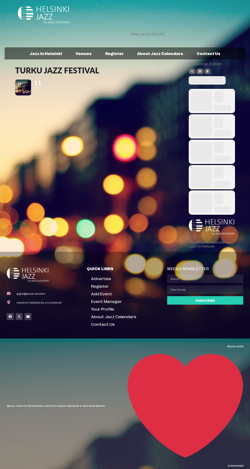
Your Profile (102, 308)
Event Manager (106, 301)
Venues (84, 53)
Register (114, 53)
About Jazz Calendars (160, 53)
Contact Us (208, 53)
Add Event (101, 293)
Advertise (101, 278)
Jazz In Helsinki (46, 53)
